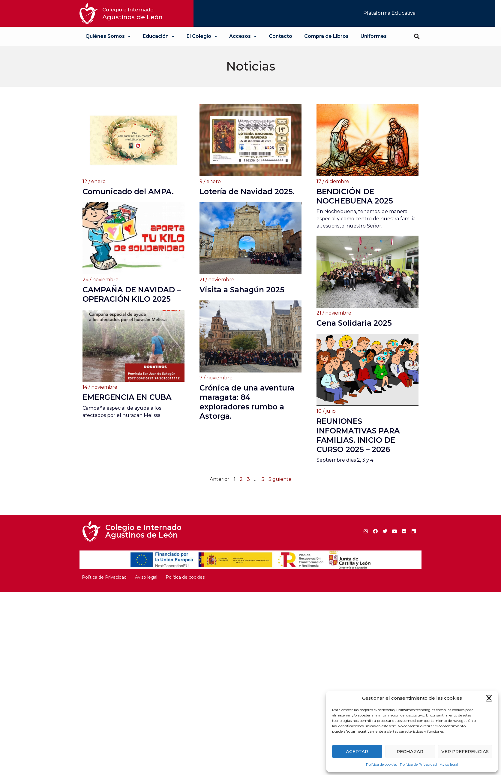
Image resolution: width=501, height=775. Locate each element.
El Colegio (202, 36)
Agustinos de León (132, 14)
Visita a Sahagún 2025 (242, 306)
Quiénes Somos (108, 36)
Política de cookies (381, 764)
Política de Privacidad (418, 764)
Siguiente (280, 479)
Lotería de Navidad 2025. (247, 191)
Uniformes (374, 36)
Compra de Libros (326, 36)
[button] (489, 698)
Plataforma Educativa (389, 13)
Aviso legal (449, 764)
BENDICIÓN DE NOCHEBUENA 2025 (354, 196)
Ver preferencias (465, 751)
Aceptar (357, 751)
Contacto (280, 36)
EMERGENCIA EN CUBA (127, 404)
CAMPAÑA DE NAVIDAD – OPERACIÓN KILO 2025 (131, 311)
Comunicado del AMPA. (128, 191)
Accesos (243, 36)
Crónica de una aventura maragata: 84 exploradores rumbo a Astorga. (247, 418)
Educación (159, 36)
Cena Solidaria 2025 (354, 322)
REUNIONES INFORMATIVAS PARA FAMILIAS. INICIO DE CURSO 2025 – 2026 (358, 435)
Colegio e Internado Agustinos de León (143, 531)
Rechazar (410, 751)
